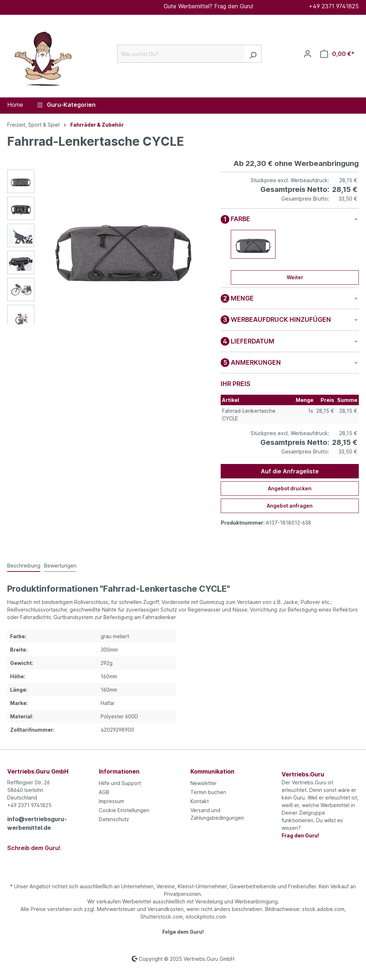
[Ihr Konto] (307, 54)
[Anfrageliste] (337, 54)
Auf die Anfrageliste (290, 471)
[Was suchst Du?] (181, 54)
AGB (104, 792)
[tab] (23, 566)
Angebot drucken (290, 488)
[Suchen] (252, 54)
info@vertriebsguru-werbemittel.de (37, 823)
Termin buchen (208, 792)
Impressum (111, 801)
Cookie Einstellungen (124, 810)
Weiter (295, 277)
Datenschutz (114, 819)
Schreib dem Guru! (34, 847)
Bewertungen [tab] (60, 565)
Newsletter (203, 783)
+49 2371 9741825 (334, 6)
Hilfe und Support (120, 783)
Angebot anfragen (290, 506)
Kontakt (199, 801)
